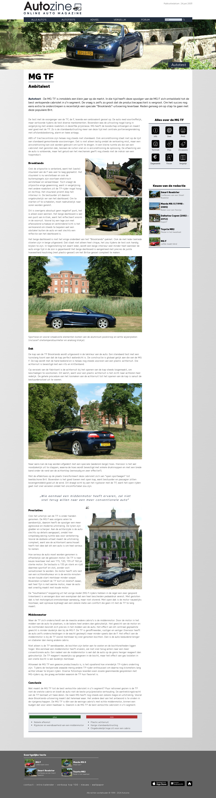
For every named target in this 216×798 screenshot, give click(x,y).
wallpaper (98, 784)
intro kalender (45, 784)
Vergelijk (120, 19)
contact (29, 784)
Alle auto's (38, 19)
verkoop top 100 (67, 784)
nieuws (85, 784)
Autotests (68, 19)
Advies (94, 19)
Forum (145, 19)
